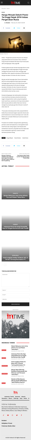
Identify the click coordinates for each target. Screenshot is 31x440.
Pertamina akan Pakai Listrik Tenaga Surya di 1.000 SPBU (23, 157)
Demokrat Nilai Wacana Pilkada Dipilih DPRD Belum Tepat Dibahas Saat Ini (19, 380)
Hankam (15, 224)
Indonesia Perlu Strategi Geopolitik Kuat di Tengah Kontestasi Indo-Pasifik (15, 227)
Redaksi (8, 22)
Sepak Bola (15, 255)
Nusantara (4, 373)
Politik (3, 383)
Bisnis (8, 8)
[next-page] (5, 265)
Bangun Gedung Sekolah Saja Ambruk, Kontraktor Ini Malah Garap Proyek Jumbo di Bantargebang (8, 158)
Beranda (4, 8)
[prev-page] (3, 265)
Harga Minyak (9, 138)
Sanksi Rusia (25, 138)
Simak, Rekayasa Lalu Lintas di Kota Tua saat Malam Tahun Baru (16, 196)
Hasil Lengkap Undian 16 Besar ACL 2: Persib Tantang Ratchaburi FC (15, 258)
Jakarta (15, 193)
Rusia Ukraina (17, 138)
